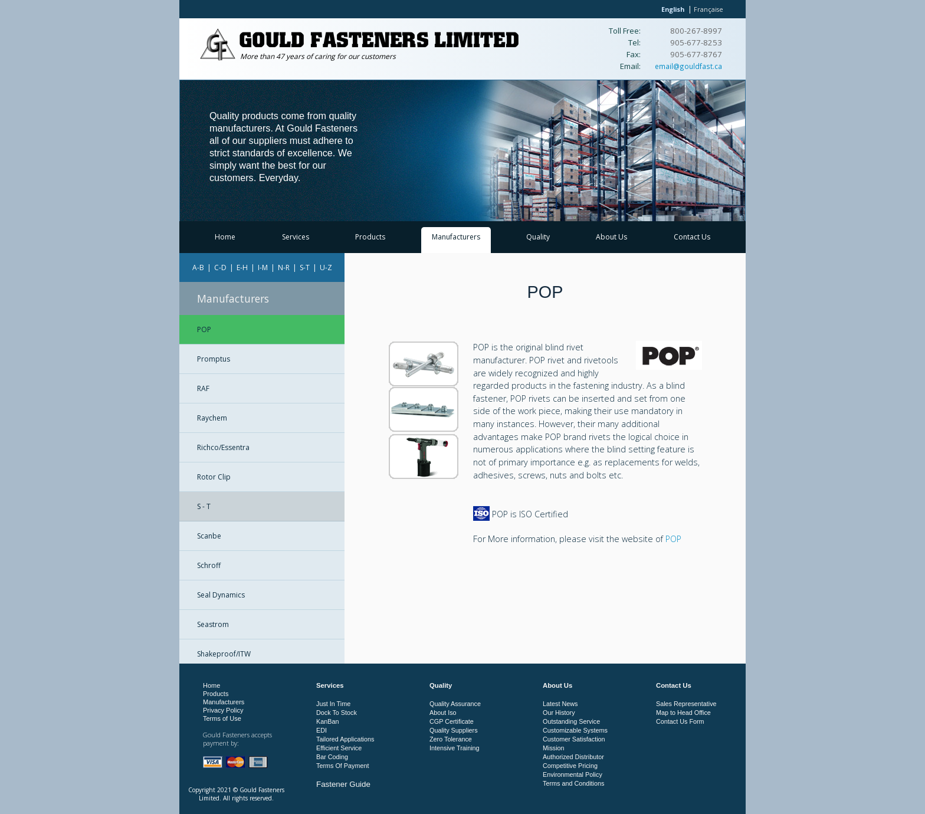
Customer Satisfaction (574, 739)
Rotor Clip (214, 477)
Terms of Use (222, 718)
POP (204, 329)
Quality (538, 237)
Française (708, 9)
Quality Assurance (455, 703)
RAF (203, 388)
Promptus (213, 359)
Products (370, 237)
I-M (263, 267)
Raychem (212, 418)
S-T (305, 267)
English (672, 9)
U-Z (326, 267)
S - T (204, 506)
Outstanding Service (571, 721)
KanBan (327, 721)
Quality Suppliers (453, 730)
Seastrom (213, 624)
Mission (554, 747)
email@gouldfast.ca (688, 66)
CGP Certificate (451, 721)
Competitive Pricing (570, 765)
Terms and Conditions (573, 783)
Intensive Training (454, 747)
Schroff (209, 565)
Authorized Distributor (573, 756)
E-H (242, 267)
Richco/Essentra (223, 447)
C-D (220, 267)
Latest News (560, 703)
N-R (284, 267)
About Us (611, 237)
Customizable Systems (575, 730)
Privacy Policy (223, 710)
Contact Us (692, 237)
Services (295, 237)
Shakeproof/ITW (224, 654)
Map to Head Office (683, 712)
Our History (559, 712)
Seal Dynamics (221, 595)
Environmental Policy (572, 774)
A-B (198, 267)
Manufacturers (456, 237)
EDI (321, 730)
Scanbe (209, 536)
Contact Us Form (680, 721)
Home (225, 237)
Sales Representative (686, 703)
